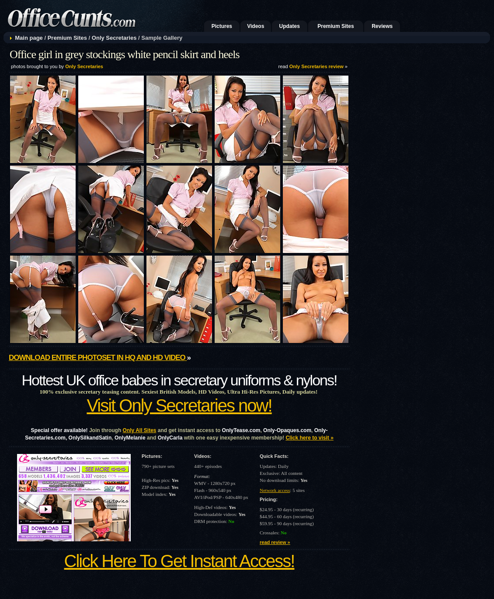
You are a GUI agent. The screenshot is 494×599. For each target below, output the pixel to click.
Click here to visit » (309, 438)
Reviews (382, 26)
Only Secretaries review (316, 66)
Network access (275, 490)
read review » (275, 542)
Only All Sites (140, 430)
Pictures (222, 26)
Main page (29, 38)
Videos (255, 26)
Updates (289, 26)
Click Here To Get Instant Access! (179, 561)
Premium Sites (335, 26)
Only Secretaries (114, 38)
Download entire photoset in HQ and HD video (98, 357)
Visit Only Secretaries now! (179, 405)
